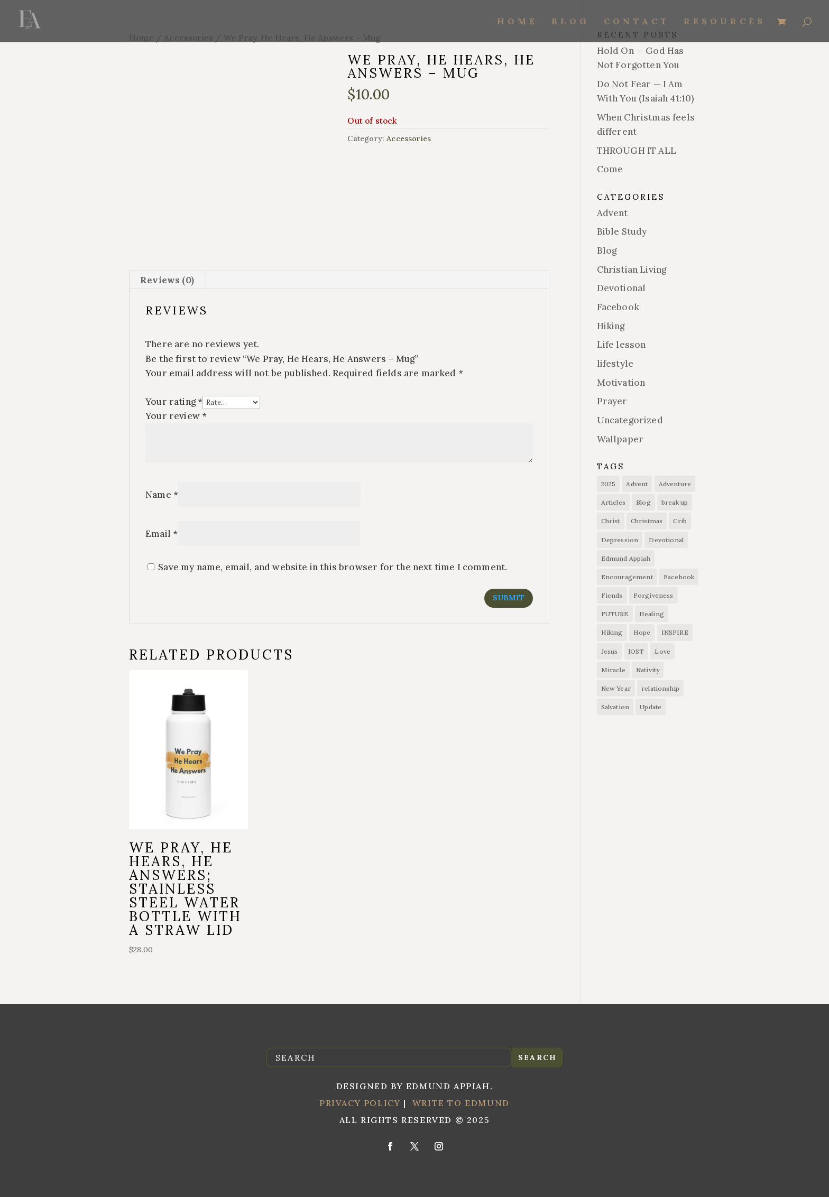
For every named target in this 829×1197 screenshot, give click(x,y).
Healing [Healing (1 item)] (651, 614)
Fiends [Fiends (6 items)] (612, 595)
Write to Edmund (461, 1103)
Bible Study (622, 231)
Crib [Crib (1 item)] (680, 521)
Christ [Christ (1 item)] (610, 521)
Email (161, 534)
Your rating (173, 401)
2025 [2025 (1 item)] (608, 484)
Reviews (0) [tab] (167, 280)
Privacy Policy (359, 1103)
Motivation (621, 382)
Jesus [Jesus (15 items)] (609, 651)
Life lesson (621, 344)
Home (517, 21)
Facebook (618, 307)
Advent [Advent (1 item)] (637, 484)
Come (610, 169)
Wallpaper (620, 439)
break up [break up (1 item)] (674, 502)
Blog (570, 21)
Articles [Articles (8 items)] (613, 502)
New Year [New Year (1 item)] (616, 688)
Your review (176, 416)
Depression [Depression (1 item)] (620, 540)
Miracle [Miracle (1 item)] (613, 670)
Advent (612, 213)
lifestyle (615, 363)
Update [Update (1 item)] (650, 707)
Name (161, 494)
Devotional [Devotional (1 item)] (666, 540)
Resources (725, 21)
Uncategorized (630, 420)
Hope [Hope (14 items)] (642, 632)
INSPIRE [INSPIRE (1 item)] (674, 632)
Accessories (408, 138)
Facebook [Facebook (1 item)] (679, 577)
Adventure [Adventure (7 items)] (675, 484)
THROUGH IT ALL (636, 150)
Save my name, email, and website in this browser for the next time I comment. (332, 567)
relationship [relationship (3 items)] (660, 688)
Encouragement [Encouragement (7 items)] (627, 577)
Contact (637, 21)
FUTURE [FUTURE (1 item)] (615, 614)
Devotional (621, 288)
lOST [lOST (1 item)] (636, 651)
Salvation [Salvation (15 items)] (615, 707)
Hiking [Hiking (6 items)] (612, 632)
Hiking (611, 326)
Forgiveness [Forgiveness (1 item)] (653, 595)
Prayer (612, 401)
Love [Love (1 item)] (662, 651)
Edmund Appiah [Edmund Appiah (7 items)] (625, 558)
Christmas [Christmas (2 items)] (647, 521)
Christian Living (632, 269)
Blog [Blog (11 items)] (643, 502)
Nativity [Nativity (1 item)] (647, 670)
